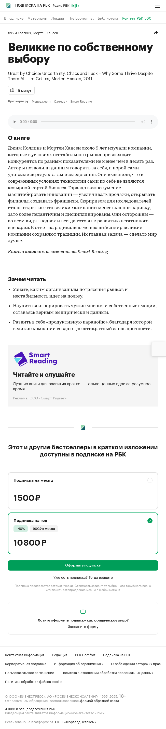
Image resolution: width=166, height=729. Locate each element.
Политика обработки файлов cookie (33, 681)
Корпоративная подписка (25, 663)
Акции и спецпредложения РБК (30, 708)
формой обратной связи (99, 700)
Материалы (37, 18)
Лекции (57, 18)
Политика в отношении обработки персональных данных (107, 672)
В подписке (13, 18)
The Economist (81, 18)
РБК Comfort (85, 654)
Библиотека (108, 18)
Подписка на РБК (116, 654)
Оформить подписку (83, 565)
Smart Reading (81, 101)
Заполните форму (83, 626)
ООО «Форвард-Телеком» (75, 721)
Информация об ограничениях (78, 663)
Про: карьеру (19, 101)
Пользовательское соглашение (29, 672)
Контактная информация (25, 654)
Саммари (60, 101)
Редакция (59, 654)
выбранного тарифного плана (129, 585)
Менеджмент (41, 101)
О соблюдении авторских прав (136, 663)
